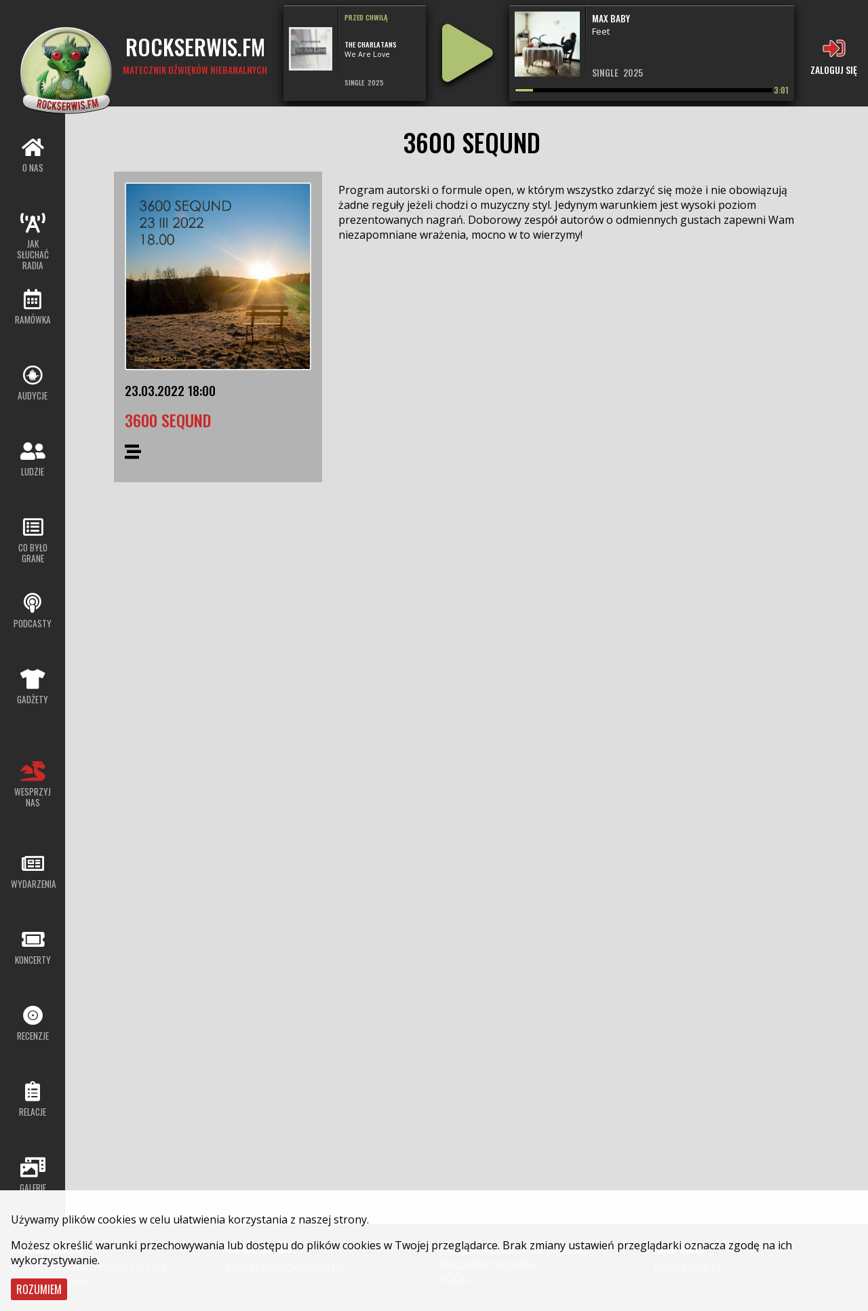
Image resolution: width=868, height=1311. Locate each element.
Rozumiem (39, 1289)
